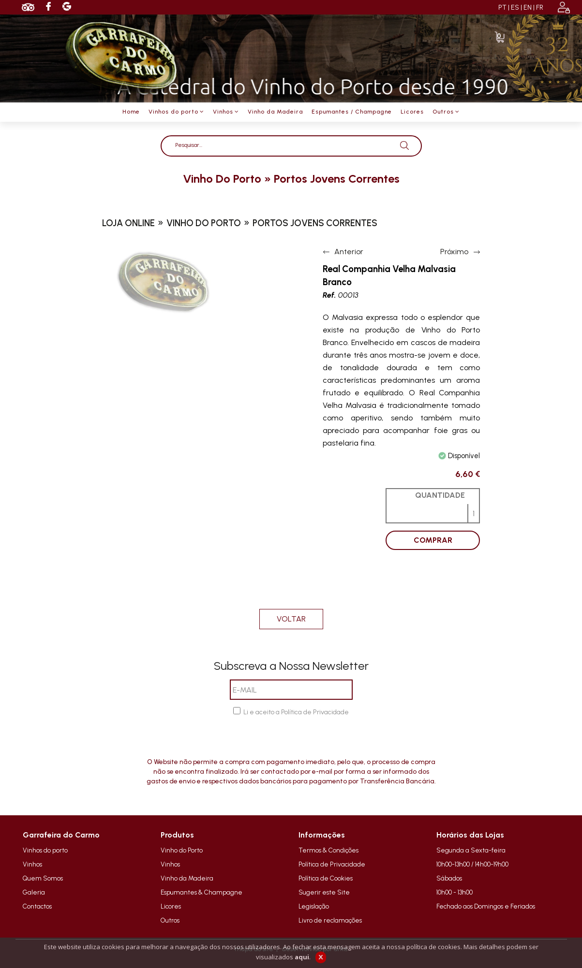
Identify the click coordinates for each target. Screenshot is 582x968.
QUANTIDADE (440, 495)
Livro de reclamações (330, 920)
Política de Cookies (325, 878)
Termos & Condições (328, 850)
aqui (302, 957)
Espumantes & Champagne (201, 892)
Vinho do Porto (182, 850)
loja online (128, 223)
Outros (170, 920)
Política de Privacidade (331, 864)
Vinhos (32, 864)
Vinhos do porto (45, 850)
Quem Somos (43, 878)
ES (515, 7)
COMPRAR (433, 540)
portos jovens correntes (337, 179)
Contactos (37, 906)
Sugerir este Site (324, 892)
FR (539, 7)
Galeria (34, 892)
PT (502, 7)
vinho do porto (222, 179)
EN (527, 7)
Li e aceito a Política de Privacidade (296, 712)
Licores (171, 906)
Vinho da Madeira (187, 878)
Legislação (313, 906)
